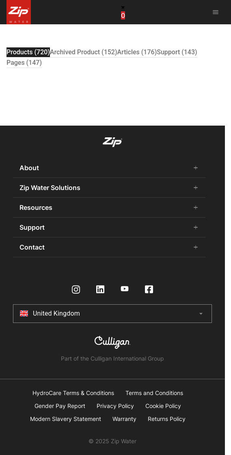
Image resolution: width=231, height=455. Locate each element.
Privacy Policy (115, 406)
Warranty (124, 419)
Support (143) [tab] (177, 52)
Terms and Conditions (154, 393)
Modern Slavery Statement (65, 419)
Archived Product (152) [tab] (83, 52)
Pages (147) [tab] (24, 62)
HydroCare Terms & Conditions (73, 393)
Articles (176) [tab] (137, 52)
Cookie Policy (163, 406)
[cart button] (123, 11)
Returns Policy (167, 419)
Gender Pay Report (60, 406)
